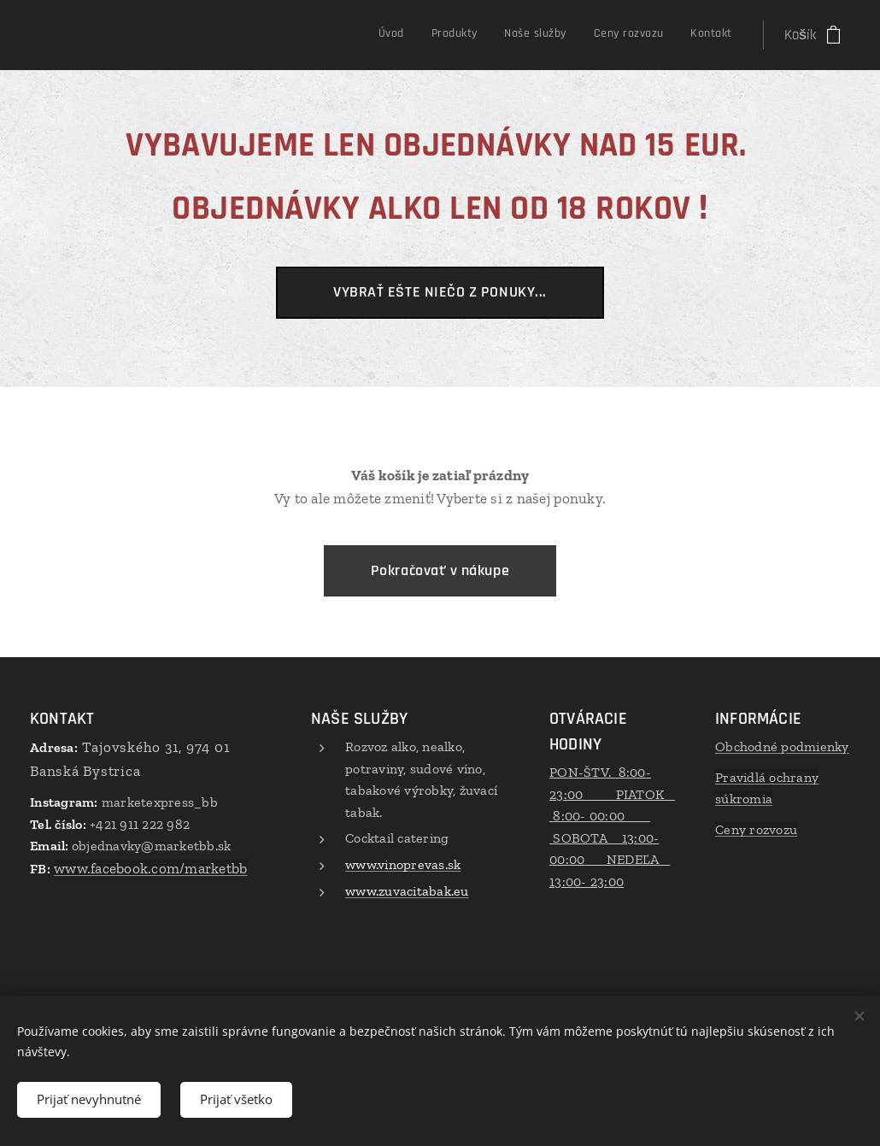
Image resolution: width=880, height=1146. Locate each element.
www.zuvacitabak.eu (407, 890)
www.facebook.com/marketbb (150, 868)
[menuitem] (618, 35)
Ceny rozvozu (756, 829)
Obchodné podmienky (782, 746)
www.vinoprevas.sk (403, 864)
